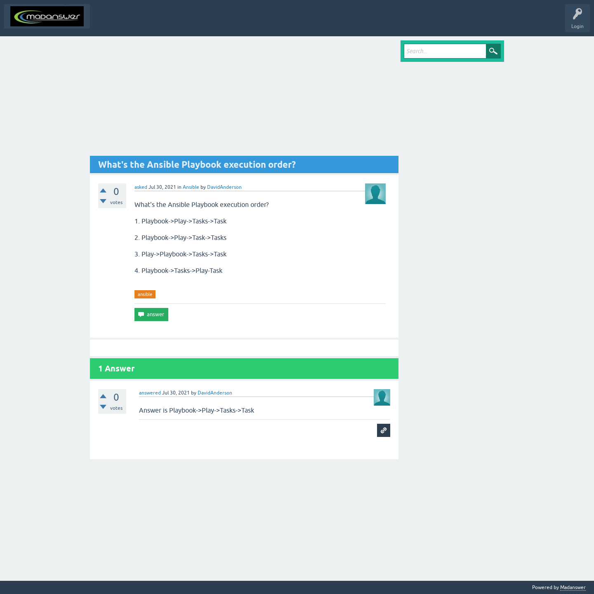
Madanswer (573, 587)
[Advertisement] (244, 98)
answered (150, 393)
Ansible (191, 187)
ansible (145, 294)
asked (140, 187)
